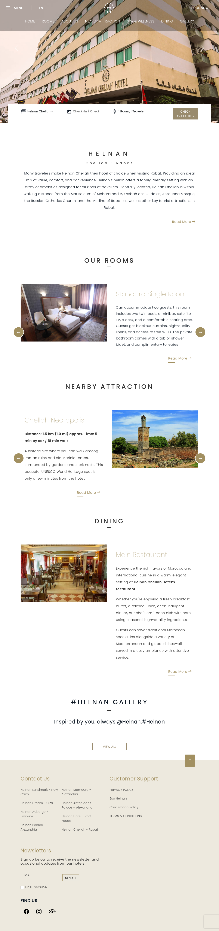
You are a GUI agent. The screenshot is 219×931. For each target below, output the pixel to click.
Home (30, 21)
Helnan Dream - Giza (37, 803)
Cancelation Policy (124, 807)
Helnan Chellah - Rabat (80, 829)
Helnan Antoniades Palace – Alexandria (77, 805)
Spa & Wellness (140, 21)
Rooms (48, 21)
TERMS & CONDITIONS (126, 816)
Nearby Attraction (102, 21)
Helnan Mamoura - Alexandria (76, 792)
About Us (69, 21)
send (71, 878)
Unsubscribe (34, 887)
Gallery (187, 21)
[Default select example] (41, 111)
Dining (167, 21)
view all (109, 751)
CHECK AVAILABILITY (185, 113)
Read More (184, 227)
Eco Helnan (118, 798)
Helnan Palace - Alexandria (33, 827)
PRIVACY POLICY (122, 790)
